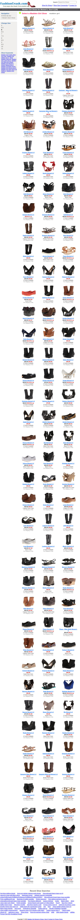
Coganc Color (28, 135)
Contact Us (73, 5)
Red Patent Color (48, 176)
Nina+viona (24, 912)
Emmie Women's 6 (48, 256)
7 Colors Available (28, 384)
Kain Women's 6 (48, 463)
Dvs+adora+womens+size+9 (57, 899)
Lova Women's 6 (28, 546)
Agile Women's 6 (68, 28)
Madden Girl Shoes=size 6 (8, 68)
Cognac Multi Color (68, 798)
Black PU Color (68, 446)
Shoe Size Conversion (60, 5)
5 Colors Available (68, 156)
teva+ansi (18, 908)
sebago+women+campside (43, 895)
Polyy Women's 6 (28, 650)
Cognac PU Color (48, 342)
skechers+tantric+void (34, 905)
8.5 (2, 40)
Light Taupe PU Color (68, 487)
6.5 (2, 32)
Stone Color (48, 591)
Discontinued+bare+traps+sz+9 (53, 893)
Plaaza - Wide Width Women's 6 (68, 630)
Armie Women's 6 (28, 69)
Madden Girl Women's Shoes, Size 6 (37, 919)
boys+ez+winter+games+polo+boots (29, 893)
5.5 (2, 27)
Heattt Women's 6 (28, 422)
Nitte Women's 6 (28, 608)
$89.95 (48, 92)
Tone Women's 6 (48, 836)
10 (2, 46)
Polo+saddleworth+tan (7, 899)
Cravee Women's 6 (68, 152)
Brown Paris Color (68, 757)
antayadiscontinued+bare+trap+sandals (13, 901)
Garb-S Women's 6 (28, 318)
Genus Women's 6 (48, 318)
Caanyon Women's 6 (28, 90)
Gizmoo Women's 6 (48, 360)
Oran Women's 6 (68, 608)
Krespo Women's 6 (28, 505)
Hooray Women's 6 (28, 443)
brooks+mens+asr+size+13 (9, 906)
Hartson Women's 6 (48, 401)
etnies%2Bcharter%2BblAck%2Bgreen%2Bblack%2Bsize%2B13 (21, 897)
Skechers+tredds (19, 905)
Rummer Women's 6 (48, 733)
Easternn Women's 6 (48, 235)
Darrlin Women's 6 (48, 173)
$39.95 (48, 175)
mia (44, 906)
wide (52, 912)
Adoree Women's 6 (48, 28)
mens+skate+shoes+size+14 (62, 906)
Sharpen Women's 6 (28, 795)
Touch (58, 903)
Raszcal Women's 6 (28, 712)
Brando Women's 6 (68, 69)
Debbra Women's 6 (68, 173)
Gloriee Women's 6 (28, 380)
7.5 (2, 36)
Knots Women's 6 (48, 484)
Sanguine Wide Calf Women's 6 (48, 774)
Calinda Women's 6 (28, 111)
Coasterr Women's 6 (68, 132)
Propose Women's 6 (48, 670)
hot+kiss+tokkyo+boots (7, 893)
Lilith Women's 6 (68, 525)
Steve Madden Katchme (7, 58)
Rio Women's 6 (68, 712)
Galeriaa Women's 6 (48, 297)
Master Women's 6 (68, 546)
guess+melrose (48, 901)
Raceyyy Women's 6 (28, 691)
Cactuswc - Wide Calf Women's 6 (68, 91)
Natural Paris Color (28, 757)
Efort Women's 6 (68, 235)
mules (57, 901)
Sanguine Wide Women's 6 (28, 774)
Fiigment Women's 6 (68, 277)
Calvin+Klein (66, 910)
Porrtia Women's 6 (48, 650)
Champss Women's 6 (68, 111)
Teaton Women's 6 (68, 816)
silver (72, 901)
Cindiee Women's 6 (48, 132)
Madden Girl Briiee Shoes (8, 66)
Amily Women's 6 (48, 49)
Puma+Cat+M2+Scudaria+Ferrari (11, 914)
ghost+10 (3, 912)
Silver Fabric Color (28, 467)
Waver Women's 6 (28, 857)
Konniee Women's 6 (68, 484)
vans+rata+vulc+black (7, 903)
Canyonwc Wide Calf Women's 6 (48, 111)
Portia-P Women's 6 (28, 670)
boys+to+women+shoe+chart (39, 912)
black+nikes (65, 901)
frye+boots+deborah (34, 901)
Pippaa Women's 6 (28, 629)
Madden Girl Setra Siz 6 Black (8, 61)
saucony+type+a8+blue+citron (10, 895)
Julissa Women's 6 (28, 463)
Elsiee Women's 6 (28, 256)
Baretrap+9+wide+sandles (25, 899)
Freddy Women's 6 (28, 297)
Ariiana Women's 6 (68, 49)
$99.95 (28, 92)
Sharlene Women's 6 (68, 774)
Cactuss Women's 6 (48, 90)
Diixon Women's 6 (48, 194)
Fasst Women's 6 (28, 277)
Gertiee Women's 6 (68, 318)
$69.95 (68, 51)
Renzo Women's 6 (48, 712)
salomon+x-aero (13, 912)
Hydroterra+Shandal (29, 908)
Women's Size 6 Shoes (8, 18)
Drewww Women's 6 (48, 215)
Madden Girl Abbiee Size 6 (7, 57)
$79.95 (68, 93)
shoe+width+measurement (9, 910)
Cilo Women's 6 (28, 132)
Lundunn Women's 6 (48, 546)
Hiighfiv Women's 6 (48, 422)
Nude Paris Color (28, 674)
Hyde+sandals (21, 903)
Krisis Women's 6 (48, 505)
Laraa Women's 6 (68, 505)
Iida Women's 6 (48, 443)
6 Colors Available (68, 384)
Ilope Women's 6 (68, 443)
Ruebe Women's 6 (28, 733)
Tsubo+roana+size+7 (53, 910)
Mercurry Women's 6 (68, 567)
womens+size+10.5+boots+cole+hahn (32, 910)
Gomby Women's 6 (48, 380)
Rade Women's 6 (48, 691)
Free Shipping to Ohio (28, 33)
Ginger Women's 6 (68, 339)
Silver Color (28, 549)
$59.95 (68, 278)
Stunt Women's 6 (28, 816)
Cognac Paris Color (68, 95)
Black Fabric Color (48, 259)
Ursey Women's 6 (68, 836)
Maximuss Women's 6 (28, 567)
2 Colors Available (28, 31)
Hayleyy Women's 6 (68, 401)
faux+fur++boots (67, 903)
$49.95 (48, 71)
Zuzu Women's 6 (68, 878)
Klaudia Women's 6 (28, 484)
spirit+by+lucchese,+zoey (67, 905)
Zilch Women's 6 (28, 878)
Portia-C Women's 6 (68, 650)
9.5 (2, 44)
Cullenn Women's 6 (28, 173)
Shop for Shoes (47, 5)
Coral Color (28, 301)
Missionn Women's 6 (28, 588)
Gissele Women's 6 (28, 360)
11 (2, 48)
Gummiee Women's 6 (28, 401)
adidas (72, 912)
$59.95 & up (28, 216)
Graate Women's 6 (68, 380)
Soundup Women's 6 (68, 795)
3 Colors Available (48, 73)
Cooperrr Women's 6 (28, 152)
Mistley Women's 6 (48, 588)
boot (49, 906)
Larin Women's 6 (28, 525)
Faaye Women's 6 (68, 256)
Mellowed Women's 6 (48, 567)
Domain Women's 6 (28, 215)
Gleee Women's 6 (68, 360)
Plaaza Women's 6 (48, 629)
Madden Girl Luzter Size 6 (8, 60)
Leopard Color (68, 425)
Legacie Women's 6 (48, 525)
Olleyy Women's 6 (48, 608)
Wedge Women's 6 (48, 857)
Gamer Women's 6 (68, 297)
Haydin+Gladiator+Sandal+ (58, 908)
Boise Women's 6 (48, 69)
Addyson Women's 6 (28, 28)
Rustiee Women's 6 (68, 733)
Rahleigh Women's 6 (68, 691)
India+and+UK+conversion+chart (30, 906)
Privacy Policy (59, 919)
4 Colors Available (68, 73)
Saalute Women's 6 (48, 753)
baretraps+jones (27, 895)
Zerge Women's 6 (68, 857)
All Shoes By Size (6, 16)
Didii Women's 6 (28, 194)
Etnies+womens (41, 899)
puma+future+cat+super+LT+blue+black (41, 903)
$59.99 (48, 299)
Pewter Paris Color (48, 239)
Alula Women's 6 (28, 49)
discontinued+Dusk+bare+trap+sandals (57, 897)
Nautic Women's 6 (68, 588)
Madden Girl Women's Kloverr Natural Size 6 (7, 64)
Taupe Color (48, 715)
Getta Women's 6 (28, 339)
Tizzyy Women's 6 (28, 836)
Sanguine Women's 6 (68, 753)
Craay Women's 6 (48, 152)
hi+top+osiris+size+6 (50, 905)
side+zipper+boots (62, 912)
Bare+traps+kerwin (6, 908)
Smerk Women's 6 (48, 795)
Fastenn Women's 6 (48, 277)
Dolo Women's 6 (68, 194)
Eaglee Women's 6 (28, 235)
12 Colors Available (28, 342)
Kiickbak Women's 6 (68, 463)
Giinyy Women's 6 (48, 339)
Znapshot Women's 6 (48, 878)
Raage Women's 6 (68, 670)
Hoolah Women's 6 (68, 422)
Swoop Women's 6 (48, 816)
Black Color (48, 197)
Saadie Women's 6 (28, 753)
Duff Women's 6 (68, 215)
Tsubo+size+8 (42, 908)
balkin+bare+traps (6, 905)
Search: (55, 2)
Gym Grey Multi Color (48, 612)
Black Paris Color (68, 52)
